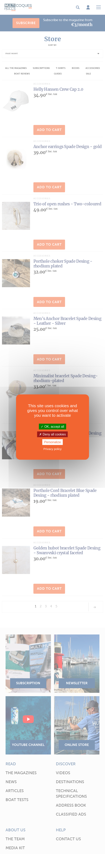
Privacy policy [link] (52, 449)
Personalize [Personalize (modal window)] (52, 442)
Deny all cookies (52, 434)
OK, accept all (52, 426)
